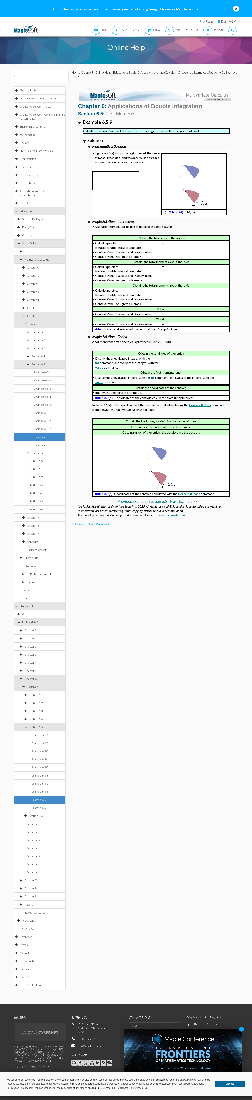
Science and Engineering (34, 175)
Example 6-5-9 (42, 437)
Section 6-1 (38, 332)
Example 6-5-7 (42, 420)
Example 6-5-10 (43, 445)
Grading (27, 235)
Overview (30, 566)
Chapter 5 (33, 308)
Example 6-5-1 (42, 372)
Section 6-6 (38, 453)
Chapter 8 (33, 525)
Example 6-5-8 (42, 428)
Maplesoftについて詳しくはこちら (32, 1067)
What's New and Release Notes (38, 98)
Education (26, 211)
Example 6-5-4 (42, 396)
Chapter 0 (33, 267)
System (24, 944)
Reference (26, 936)
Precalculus (31, 557)
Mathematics (27, 134)
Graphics (25, 167)
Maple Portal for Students (37, 574)
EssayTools (29, 227)
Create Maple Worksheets (35, 106)
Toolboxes (26, 969)
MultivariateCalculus (37, 259)
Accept (230, 1083)
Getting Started (29, 90)
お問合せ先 (79, 1017)
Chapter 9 (33, 533)
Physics (24, 142)
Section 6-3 (38, 348)
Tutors (26, 598)
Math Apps (26, 203)
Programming (28, 158)
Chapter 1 (33, 275)
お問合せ (208, 21)
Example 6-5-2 (42, 380)
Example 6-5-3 (42, 388)
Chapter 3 (33, 291)
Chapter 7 (33, 517)
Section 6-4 (38, 356)
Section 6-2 (38, 340)
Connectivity (27, 183)
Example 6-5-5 (42, 404)
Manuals (25, 952)
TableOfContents (37, 549)
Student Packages (32, 219)
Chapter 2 (33, 283)
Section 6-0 (36, 461)
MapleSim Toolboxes (32, 985)
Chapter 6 (33, 316)
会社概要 (20, 1017)
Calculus (30, 251)
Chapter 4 (33, 299)
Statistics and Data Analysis (36, 150)
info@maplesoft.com (90, 1045)
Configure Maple (29, 961)
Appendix (32, 541)
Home (75, 72)
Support (87, 72)
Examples (34, 324)
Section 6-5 (38, 364)
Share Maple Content (32, 126)
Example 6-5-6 (42, 412)
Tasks (25, 590)
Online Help (103, 72)
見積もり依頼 (228, 21)
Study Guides (30, 243)
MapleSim (25, 977)
